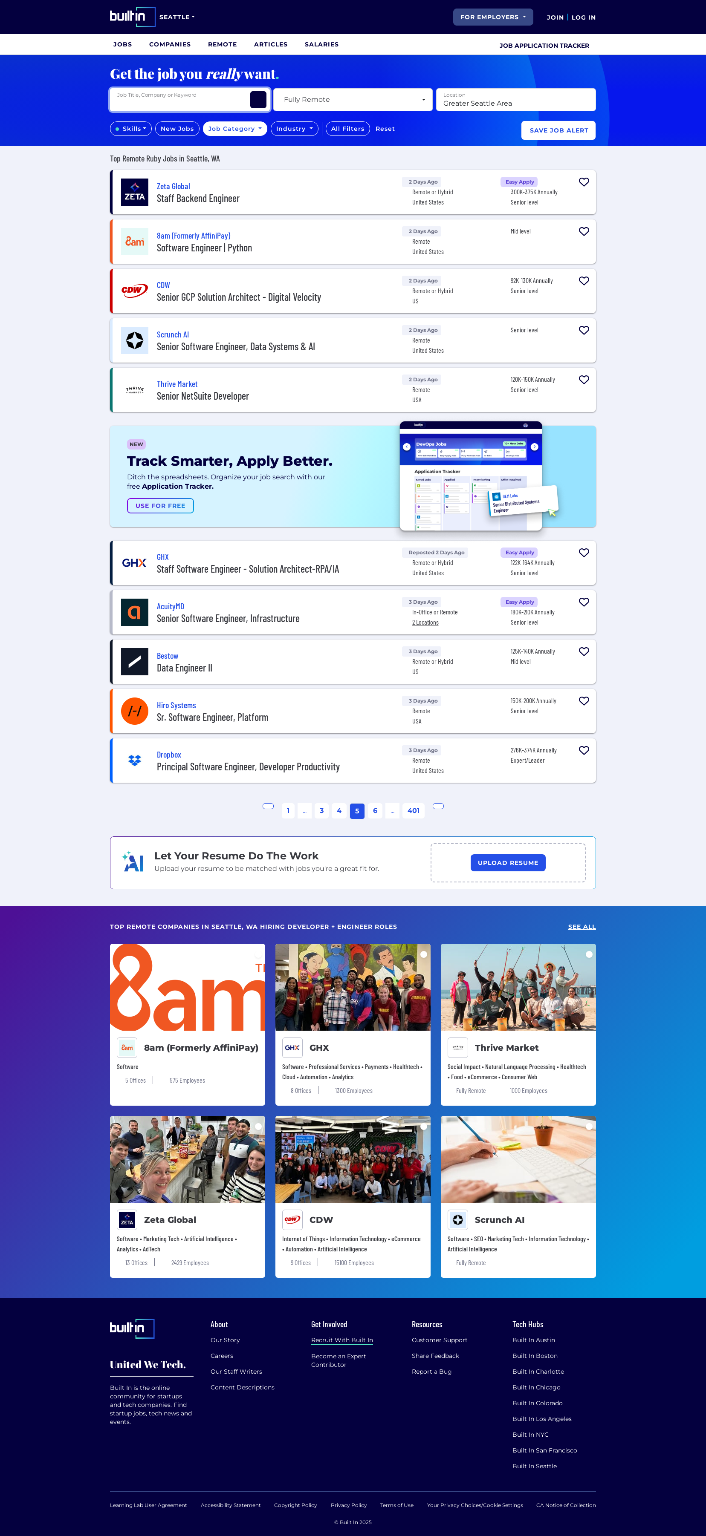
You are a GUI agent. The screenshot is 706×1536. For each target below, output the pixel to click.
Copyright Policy (295, 1505)
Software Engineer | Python (204, 247)
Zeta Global (170, 1220)
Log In (584, 17)
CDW (321, 1220)
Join (555, 17)
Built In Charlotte (538, 1371)
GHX (319, 1048)
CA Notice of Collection (566, 1505)
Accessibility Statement (231, 1505)
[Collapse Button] (584, 200)
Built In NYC (530, 1434)
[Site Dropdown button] (177, 17)
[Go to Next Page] (438, 806)
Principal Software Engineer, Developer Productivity (248, 766)
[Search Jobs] (258, 99)
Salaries (322, 44)
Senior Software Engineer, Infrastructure (228, 618)
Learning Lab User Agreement (148, 1505)
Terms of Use (397, 1505)
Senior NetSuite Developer (203, 395)
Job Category (232, 129)
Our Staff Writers (236, 1371)
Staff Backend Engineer (198, 198)
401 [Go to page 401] (414, 811)
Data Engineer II (184, 667)
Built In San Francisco (544, 1450)
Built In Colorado (537, 1403)
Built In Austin (533, 1340)
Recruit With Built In (342, 1340)
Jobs (122, 44)
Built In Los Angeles (542, 1419)
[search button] (446, 17)
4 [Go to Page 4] (339, 811)
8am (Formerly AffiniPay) (201, 1048)
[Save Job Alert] (558, 130)
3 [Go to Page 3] (322, 811)
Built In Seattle (534, 1466)
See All (582, 927)
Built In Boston (535, 1356)
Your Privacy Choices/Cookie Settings (475, 1505)
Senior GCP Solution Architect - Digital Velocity (239, 297)
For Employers (490, 17)
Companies (170, 44)
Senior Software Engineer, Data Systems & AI (236, 346)
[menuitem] (123, 44)
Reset (385, 129)
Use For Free (160, 506)
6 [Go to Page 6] (375, 811)
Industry (292, 129)
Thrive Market (507, 1048)
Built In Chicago (536, 1387)
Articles (271, 44)
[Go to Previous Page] (268, 806)
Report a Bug (432, 1371)
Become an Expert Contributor (338, 1360)
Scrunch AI (500, 1220)
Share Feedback (435, 1356)
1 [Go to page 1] (288, 811)
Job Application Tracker (544, 45)
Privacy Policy (349, 1505)
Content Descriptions (243, 1387)
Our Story (225, 1340)
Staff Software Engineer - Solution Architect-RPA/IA (248, 568)
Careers (222, 1356)
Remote (222, 44)
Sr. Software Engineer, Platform (213, 717)
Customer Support (440, 1340)
